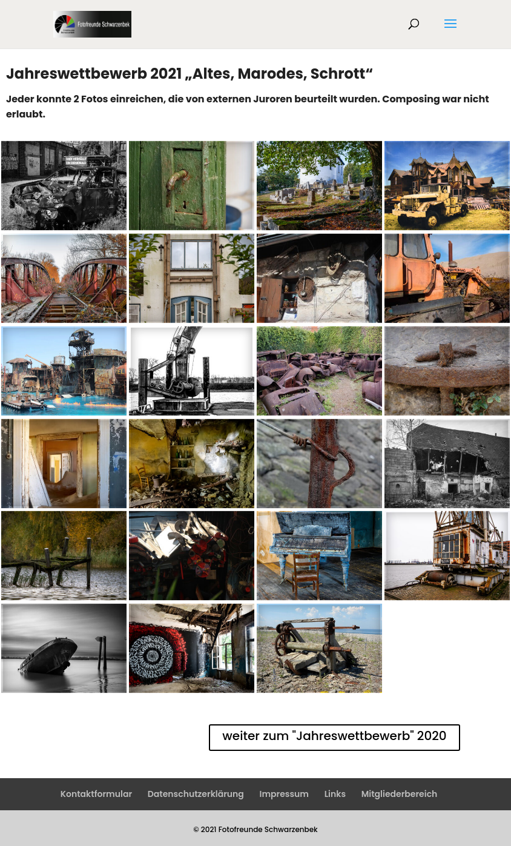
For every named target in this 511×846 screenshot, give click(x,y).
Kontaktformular (96, 794)
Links (335, 794)
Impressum (284, 794)
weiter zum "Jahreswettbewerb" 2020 (334, 735)
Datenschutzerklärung (196, 794)
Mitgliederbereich (399, 794)
